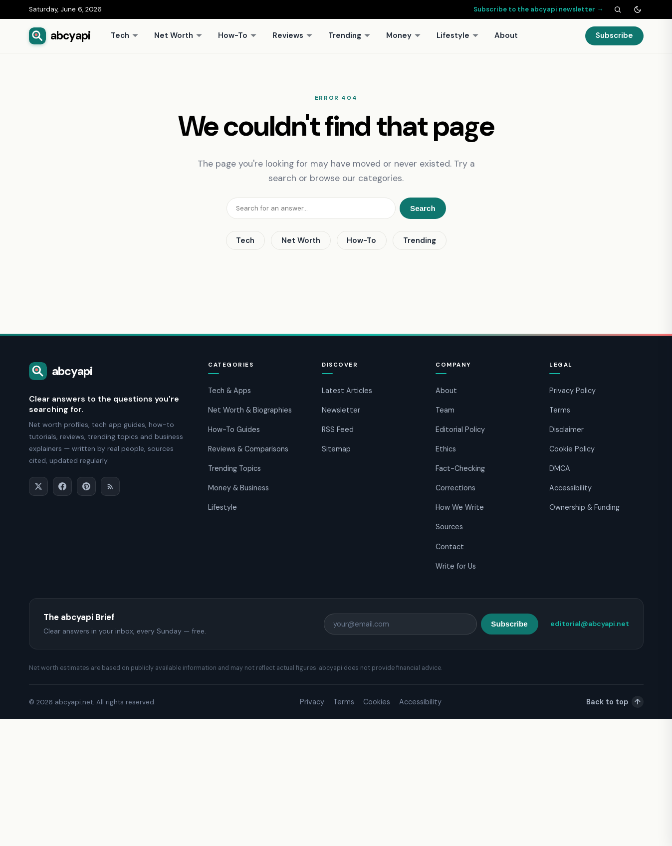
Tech (125, 35)
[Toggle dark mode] (638, 9)
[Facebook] (62, 486)
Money (403, 35)
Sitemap (336, 448)
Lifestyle (458, 35)
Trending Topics (234, 468)
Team (445, 410)
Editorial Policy (460, 429)
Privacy (312, 701)
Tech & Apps (229, 390)
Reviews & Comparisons (248, 448)
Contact (450, 546)
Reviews (292, 35)
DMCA (559, 468)
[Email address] (400, 624)
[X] (38, 486)
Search (423, 208)
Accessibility (570, 487)
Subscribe (614, 35)
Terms (559, 410)
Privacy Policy (572, 390)
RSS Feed (338, 429)
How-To (237, 35)
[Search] (618, 9)
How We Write (460, 507)
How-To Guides (234, 429)
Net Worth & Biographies (250, 410)
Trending (349, 35)
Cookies (376, 701)
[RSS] (110, 486)
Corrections (455, 487)
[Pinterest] (86, 486)
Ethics (446, 448)
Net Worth (178, 35)
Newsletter (341, 410)
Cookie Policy (572, 448)
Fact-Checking (460, 468)
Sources (449, 526)
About (506, 35)
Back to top (615, 702)
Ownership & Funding (584, 507)
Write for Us (456, 566)
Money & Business (238, 487)
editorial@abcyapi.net (589, 623)
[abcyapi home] (60, 35)
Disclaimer (566, 429)
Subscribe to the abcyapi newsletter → (538, 9)
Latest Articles (347, 390)
